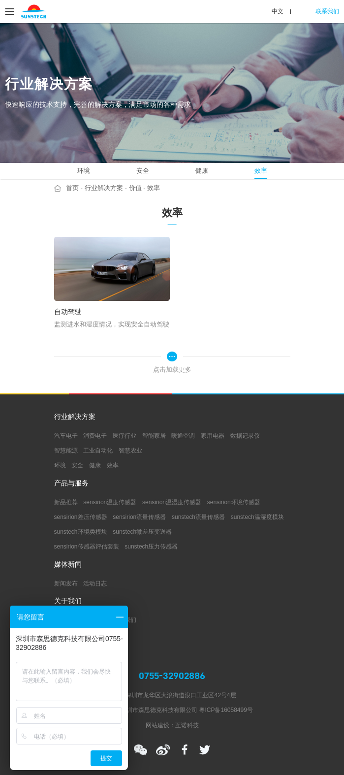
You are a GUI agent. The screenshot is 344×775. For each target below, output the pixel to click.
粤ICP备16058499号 (225, 710)
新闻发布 (66, 583)
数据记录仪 (245, 435)
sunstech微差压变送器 (142, 531)
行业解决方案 (104, 188)
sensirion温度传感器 (109, 502)
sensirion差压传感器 (80, 517)
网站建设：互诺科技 (172, 725)
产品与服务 (71, 483)
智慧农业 (130, 450)
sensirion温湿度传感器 (171, 502)
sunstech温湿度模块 (257, 517)
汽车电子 (66, 435)
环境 (83, 170)
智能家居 (154, 435)
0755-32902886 (172, 675)
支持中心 (68, 637)
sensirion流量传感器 (139, 517)
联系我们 (327, 11)
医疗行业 (124, 435)
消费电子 (95, 435)
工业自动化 (98, 450)
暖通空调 (183, 435)
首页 (72, 188)
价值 (135, 188)
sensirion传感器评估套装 (86, 546)
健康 (201, 170)
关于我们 (68, 601)
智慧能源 (66, 450)
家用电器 (212, 435)
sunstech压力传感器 (151, 546)
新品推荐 (66, 502)
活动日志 (95, 583)
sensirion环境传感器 (233, 502)
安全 (142, 170)
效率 (260, 170)
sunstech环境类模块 (80, 531)
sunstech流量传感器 (198, 517)
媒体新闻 (68, 564)
